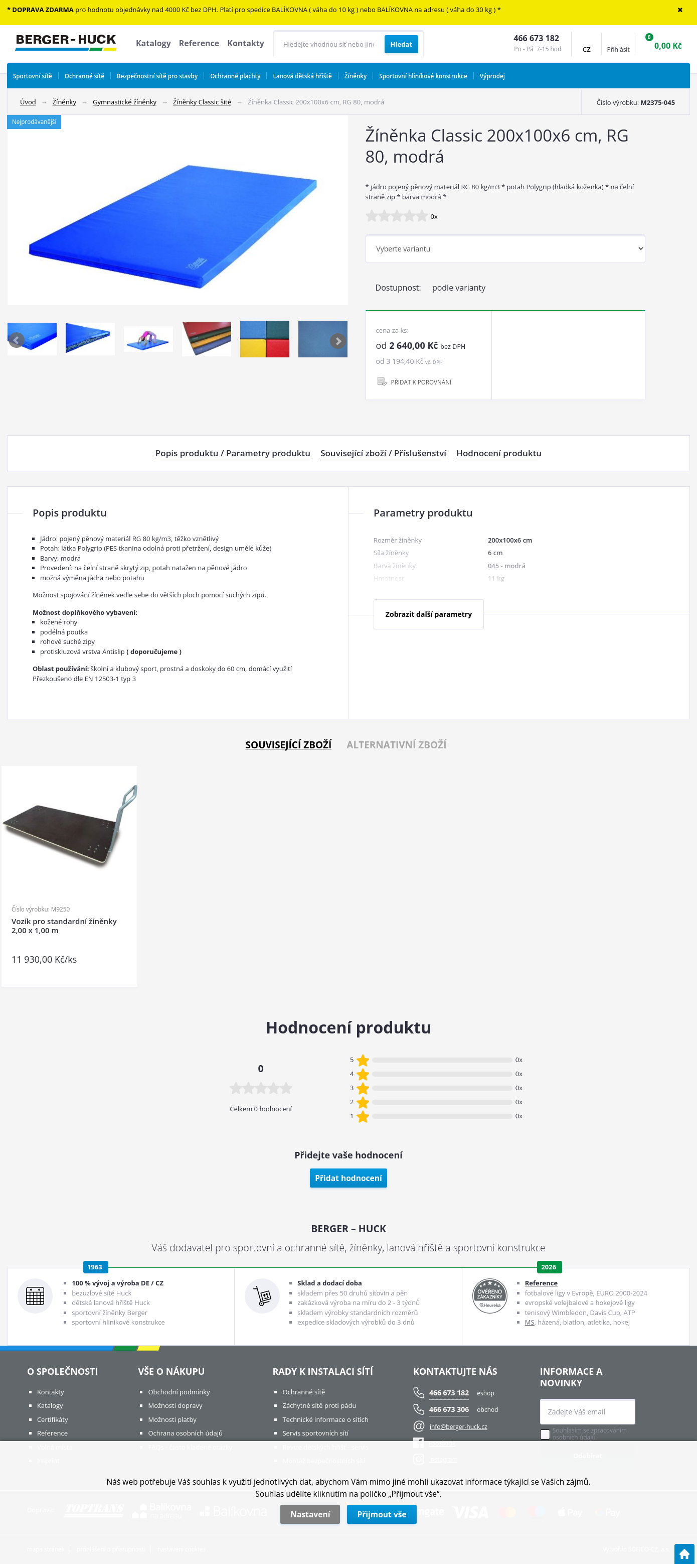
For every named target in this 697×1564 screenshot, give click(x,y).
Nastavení (310, 1514)
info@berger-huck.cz (458, 1426)
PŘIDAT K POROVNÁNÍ (421, 382)
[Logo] (66, 44)
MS (530, 1322)
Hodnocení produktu (499, 453)
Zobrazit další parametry (429, 614)
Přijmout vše (381, 1514)
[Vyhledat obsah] (401, 44)
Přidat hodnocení (348, 1178)
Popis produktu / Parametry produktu (232, 453)
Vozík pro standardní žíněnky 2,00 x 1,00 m (64, 926)
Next (338, 340)
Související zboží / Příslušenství (383, 453)
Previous (17, 340)
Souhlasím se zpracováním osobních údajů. (590, 1434)
